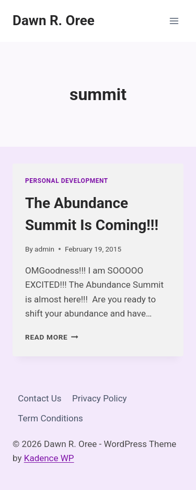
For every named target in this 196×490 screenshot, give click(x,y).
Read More (51, 337)
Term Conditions (50, 418)
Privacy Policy (99, 398)
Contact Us (39, 398)
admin (44, 249)
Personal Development (66, 180)
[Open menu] (173, 21)
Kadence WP (49, 458)
